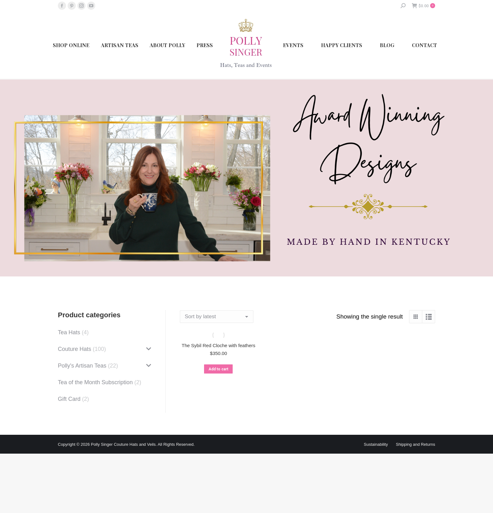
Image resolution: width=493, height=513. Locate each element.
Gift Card (69, 399)
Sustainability (376, 444)
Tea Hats (69, 332)
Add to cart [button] (218, 369)
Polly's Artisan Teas (82, 366)
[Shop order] (216, 316)
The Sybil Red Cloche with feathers (218, 345)
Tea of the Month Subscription (95, 382)
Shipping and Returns (415, 444)
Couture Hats (74, 349)
